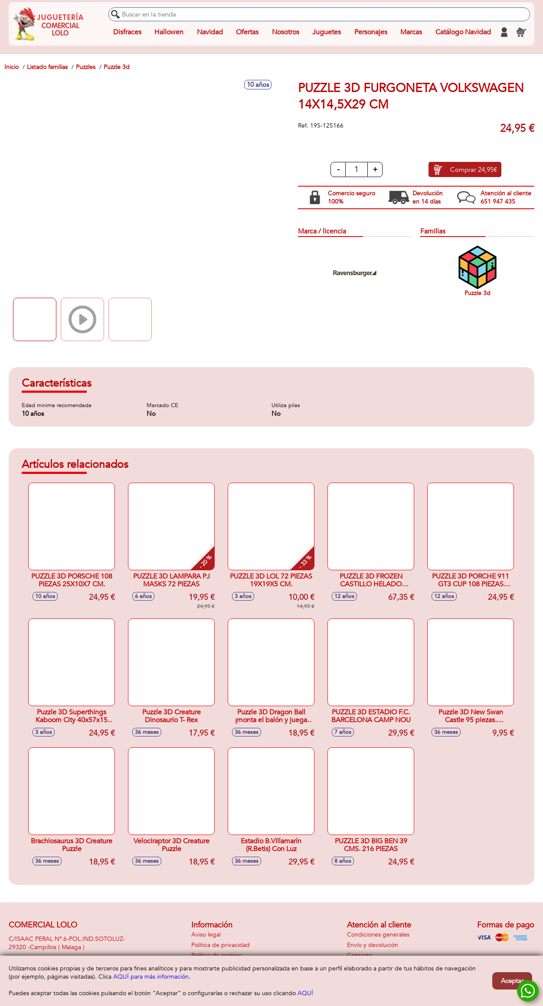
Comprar (473, 169)
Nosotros (285, 32)
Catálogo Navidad (463, 32)
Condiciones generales (378, 934)
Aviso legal (206, 934)
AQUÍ (305, 993)
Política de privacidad (220, 945)
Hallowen (168, 32)
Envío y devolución (372, 945)
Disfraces (127, 32)
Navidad (210, 32)
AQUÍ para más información (151, 977)
